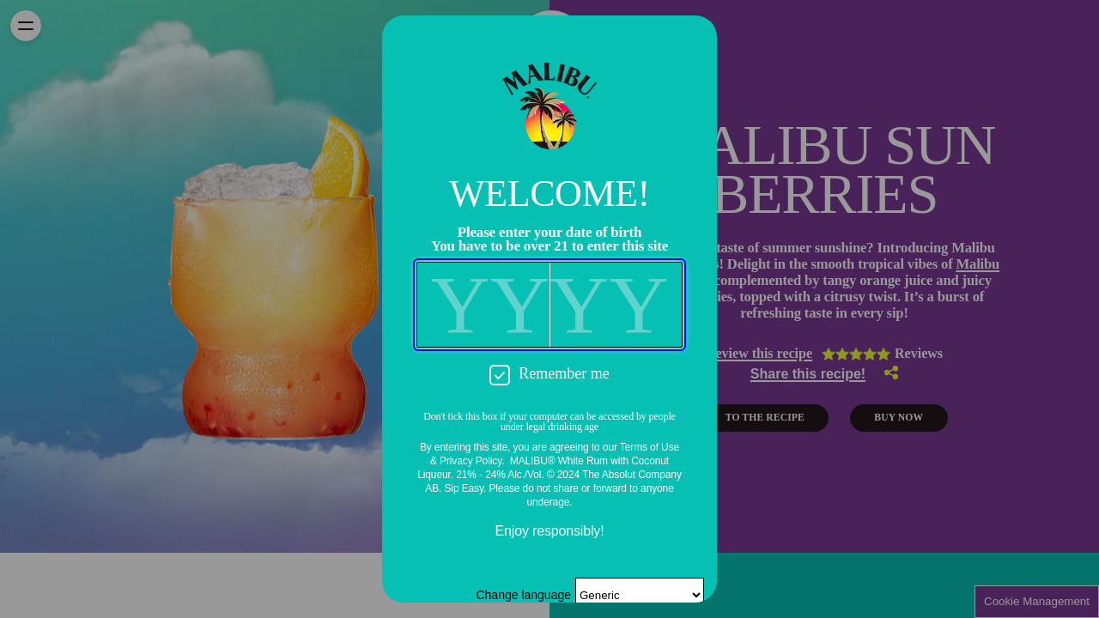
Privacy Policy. (472, 461)
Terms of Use (649, 447)
